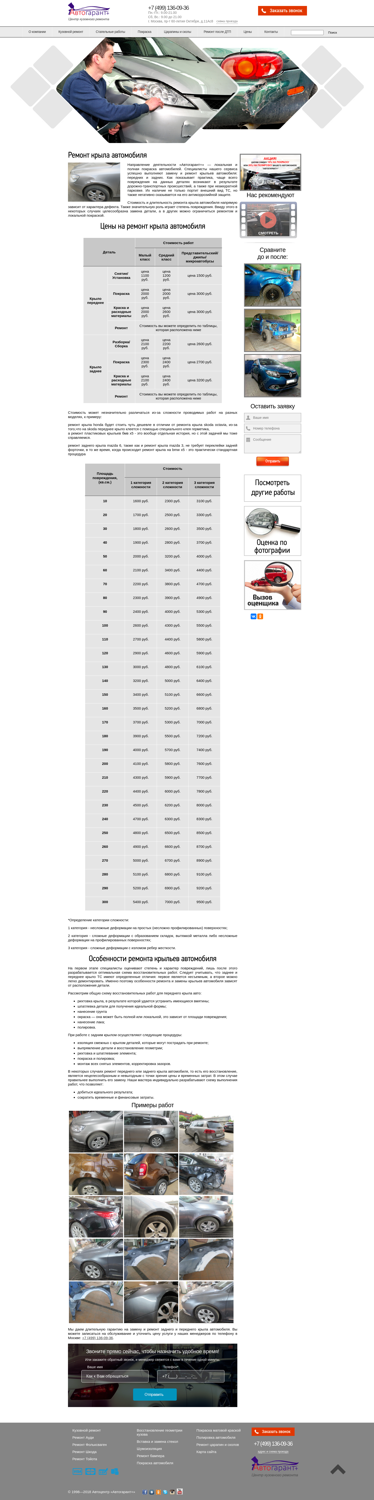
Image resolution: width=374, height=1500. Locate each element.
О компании (37, 32)
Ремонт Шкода (85, 1452)
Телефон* (170, 1367)
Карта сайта (207, 1452)
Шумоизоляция (149, 1449)
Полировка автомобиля (216, 1437)
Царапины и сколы (177, 32)
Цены (248, 32)
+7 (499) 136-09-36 (168, 8)
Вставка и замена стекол (157, 1441)
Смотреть (268, 233)
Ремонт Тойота (85, 1459)
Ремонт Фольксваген (90, 1445)
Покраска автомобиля (155, 1463)
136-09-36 (273, 1444)
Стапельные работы (110, 32)
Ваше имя (95, 1367)
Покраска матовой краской (219, 1430)
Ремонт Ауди (83, 1437)
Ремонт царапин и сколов (218, 1445)
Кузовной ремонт (70, 32)
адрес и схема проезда (273, 1451)
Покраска (144, 32)
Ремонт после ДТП (217, 32)
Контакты (271, 32)
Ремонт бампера (151, 1456)
